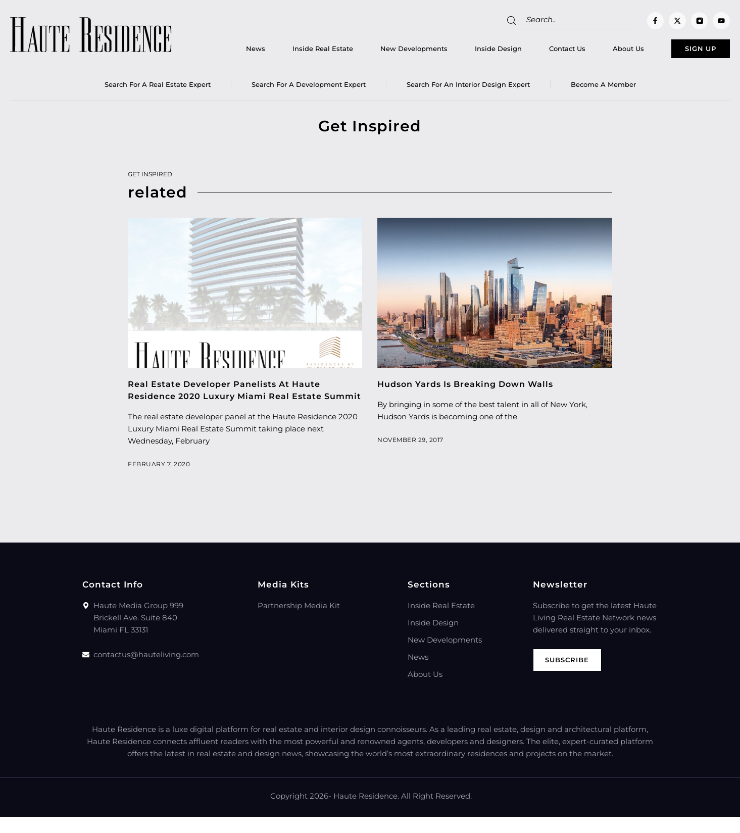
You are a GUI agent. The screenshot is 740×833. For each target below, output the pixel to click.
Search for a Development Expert (309, 88)
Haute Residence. (366, 812)
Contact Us (540, 51)
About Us (601, 51)
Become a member (603, 88)
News (228, 51)
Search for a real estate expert (158, 88)
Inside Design (471, 51)
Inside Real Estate (295, 51)
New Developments (386, 51)
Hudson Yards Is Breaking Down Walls (471, 388)
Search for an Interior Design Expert (468, 88)
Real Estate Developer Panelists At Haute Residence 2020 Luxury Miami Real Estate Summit (230, 400)
